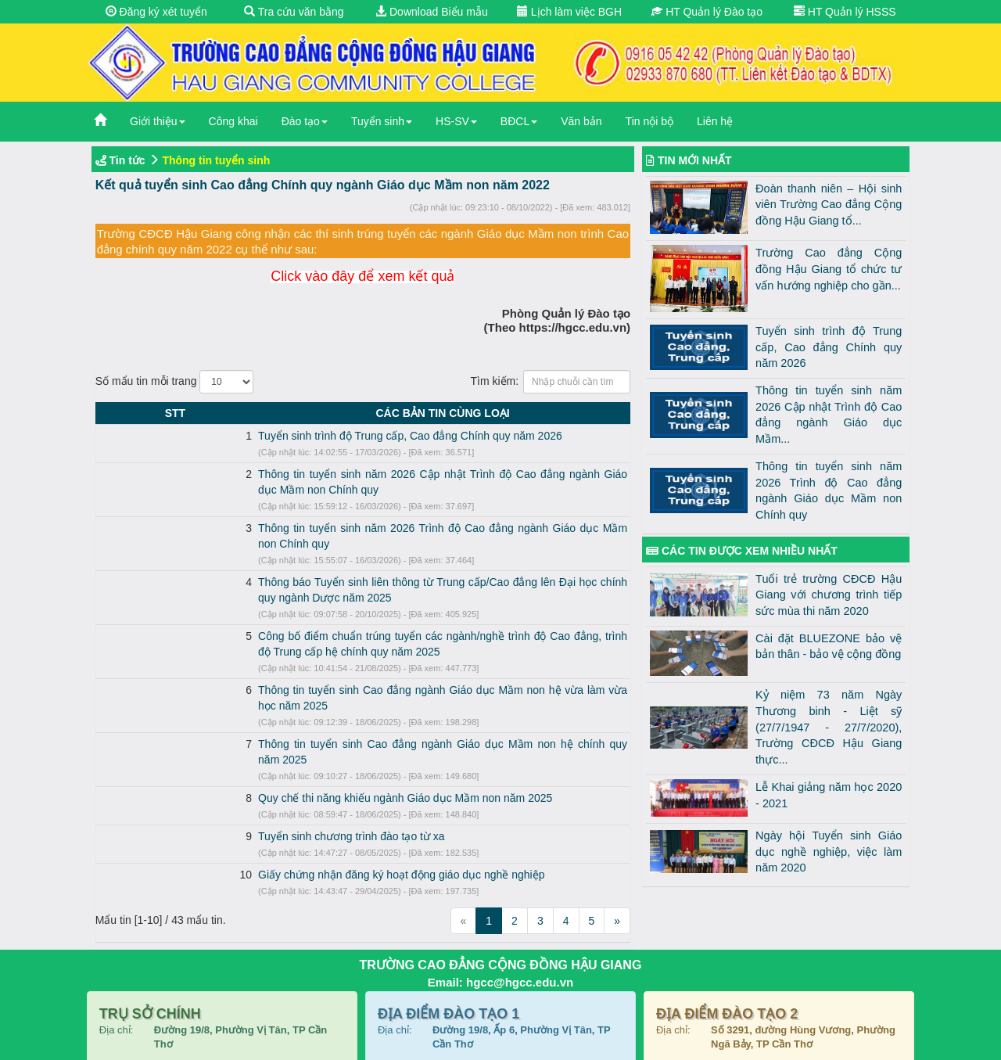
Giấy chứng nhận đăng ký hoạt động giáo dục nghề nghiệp (269, 796)
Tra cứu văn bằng (294, 11)
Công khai (233, 121)
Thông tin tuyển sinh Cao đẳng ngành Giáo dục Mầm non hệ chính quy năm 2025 (324, 681)
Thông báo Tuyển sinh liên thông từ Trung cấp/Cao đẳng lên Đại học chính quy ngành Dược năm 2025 (375, 550)
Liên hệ (715, 121)
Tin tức (127, 160)
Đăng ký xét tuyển (156, 11)
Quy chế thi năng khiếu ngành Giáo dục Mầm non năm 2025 (273, 719)
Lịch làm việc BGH (569, 11)
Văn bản (581, 121)
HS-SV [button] (456, 121)
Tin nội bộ (649, 121)
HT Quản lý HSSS (845, 11)
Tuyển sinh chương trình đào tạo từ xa (219, 758)
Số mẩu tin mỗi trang (174, 381)
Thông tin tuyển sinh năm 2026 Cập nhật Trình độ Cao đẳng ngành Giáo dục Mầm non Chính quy (363, 474)
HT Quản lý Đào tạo (706, 11)
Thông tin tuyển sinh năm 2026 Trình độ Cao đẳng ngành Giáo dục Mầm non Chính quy (340, 512)
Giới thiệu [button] (157, 121)
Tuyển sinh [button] (381, 121)
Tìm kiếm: (550, 381)
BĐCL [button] (518, 121)
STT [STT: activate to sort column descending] (109, 413)
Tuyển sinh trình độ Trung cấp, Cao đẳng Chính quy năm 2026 (278, 435)
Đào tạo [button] (305, 121)
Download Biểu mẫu (431, 11)
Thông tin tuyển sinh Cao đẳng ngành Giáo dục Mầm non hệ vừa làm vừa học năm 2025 (342, 643)
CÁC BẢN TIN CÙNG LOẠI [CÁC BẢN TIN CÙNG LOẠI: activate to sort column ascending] (376, 413)
